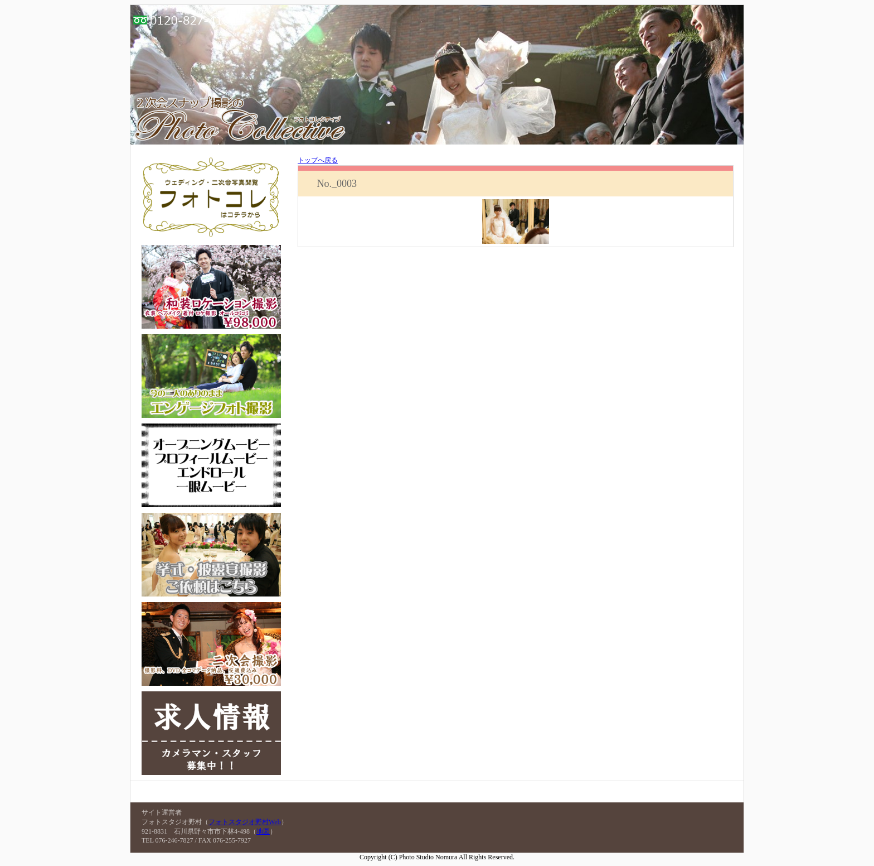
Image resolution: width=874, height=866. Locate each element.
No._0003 (337, 183)
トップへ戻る (318, 160)
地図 (263, 831)
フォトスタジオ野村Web (244, 822)
